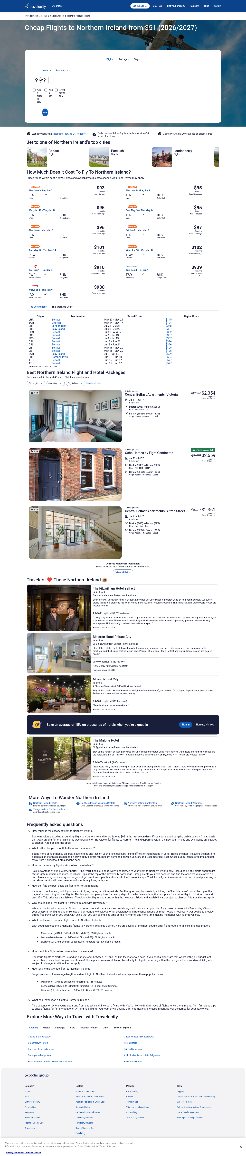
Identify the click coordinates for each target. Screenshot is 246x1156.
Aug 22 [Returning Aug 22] (196, 81)
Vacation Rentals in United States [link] (90, 1097)
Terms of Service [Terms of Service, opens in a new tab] (32, 1152)
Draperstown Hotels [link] (38, 1043)
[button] (123, 1016)
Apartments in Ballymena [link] (41, 1049)
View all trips (123, 572)
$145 (169, 319)
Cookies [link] (129, 1097)
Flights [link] (44, 16)
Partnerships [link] (30, 1107)
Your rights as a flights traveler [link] (190, 1117)
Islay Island (58, 329)
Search (123, 100)
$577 (169, 360)
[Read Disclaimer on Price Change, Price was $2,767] (196, 393)
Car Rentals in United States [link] (88, 1112)
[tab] (110, 59)
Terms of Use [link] (132, 1102)
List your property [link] (32, 1102)
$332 (169, 332)
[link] (52, 804)
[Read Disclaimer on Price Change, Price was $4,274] (196, 455)
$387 (169, 335)
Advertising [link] (30, 1128)
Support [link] (180, 1091)
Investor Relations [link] (32, 1117)
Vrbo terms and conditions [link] (137, 1107)
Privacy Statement (15, 1152)
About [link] (27, 1091)
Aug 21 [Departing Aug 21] (166, 81)
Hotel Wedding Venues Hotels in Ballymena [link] (50, 1061)
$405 (169, 347)
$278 (169, 325)
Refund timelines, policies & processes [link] (194, 1107)
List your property (176, 6)
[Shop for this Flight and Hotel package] (170, 416)
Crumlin (56, 322)
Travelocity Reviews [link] (84, 1117)
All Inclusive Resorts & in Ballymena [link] (142, 1055)
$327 (169, 329)
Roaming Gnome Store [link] (34, 1123)
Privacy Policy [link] (132, 1091)
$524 (169, 357)
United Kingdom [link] (57, 16)
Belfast (56, 319)
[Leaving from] (62, 80)
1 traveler (186, 70)
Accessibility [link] (131, 1112)
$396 (169, 341)
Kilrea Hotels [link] (130, 1043)
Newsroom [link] (29, 1112)
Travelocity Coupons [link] (84, 1123)
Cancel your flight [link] (184, 1102)
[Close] (240, 1146)
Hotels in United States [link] (85, 1091)
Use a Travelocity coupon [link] (188, 1112)
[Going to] (123, 80)
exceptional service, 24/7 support (69, 133)
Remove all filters (94, 383)
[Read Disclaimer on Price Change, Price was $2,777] (196, 509)
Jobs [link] (27, 1097)
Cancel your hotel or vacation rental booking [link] (196, 1097)
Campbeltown (60, 357)
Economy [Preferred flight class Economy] (202, 70)
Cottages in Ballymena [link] (39, 1055)
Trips (206, 6)
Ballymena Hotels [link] (133, 1061)
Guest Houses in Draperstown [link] (139, 1036)
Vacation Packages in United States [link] (91, 1102)
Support (194, 6)
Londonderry (59, 325)
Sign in (217, 6)
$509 (169, 353)
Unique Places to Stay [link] (85, 1128)
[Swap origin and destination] (93, 80)
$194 (169, 322)
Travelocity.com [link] (31, 16)
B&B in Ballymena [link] (133, 1049)
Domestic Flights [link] (83, 1107)
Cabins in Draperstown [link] (39, 1036)
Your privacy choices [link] (135, 1117)
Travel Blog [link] (80, 1133)
